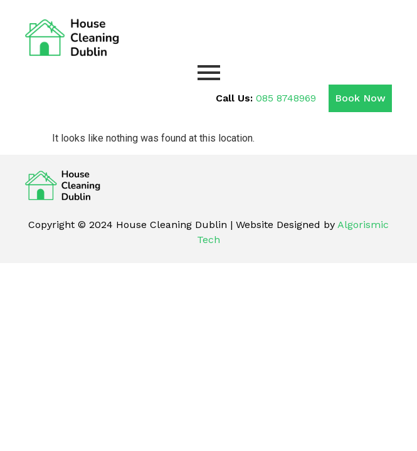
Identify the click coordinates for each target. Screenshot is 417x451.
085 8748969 (286, 98)
